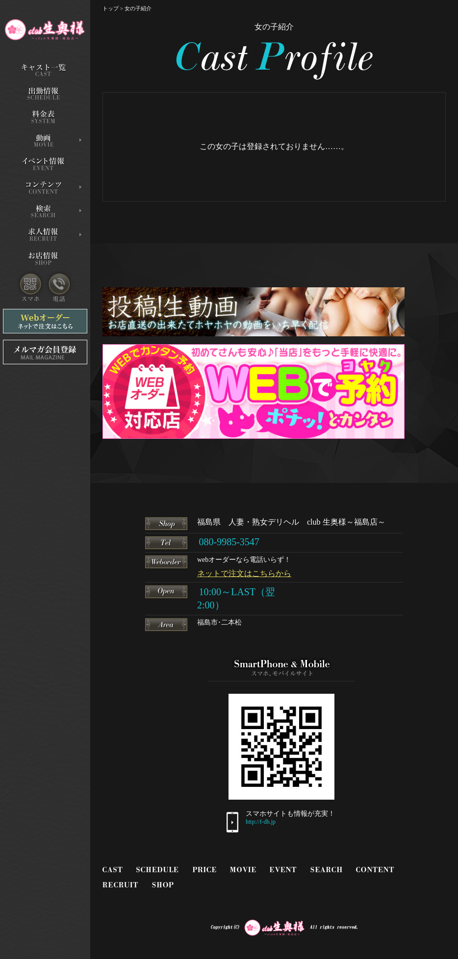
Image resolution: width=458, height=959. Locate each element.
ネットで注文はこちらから (244, 573)
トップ (110, 8)
